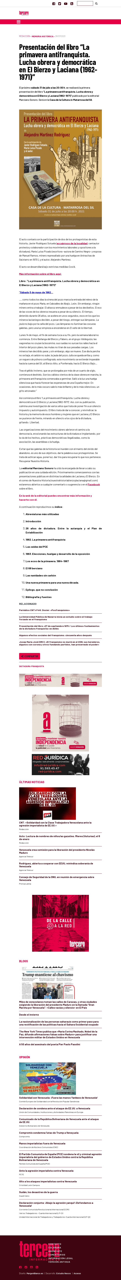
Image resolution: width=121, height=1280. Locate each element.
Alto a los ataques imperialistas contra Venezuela (48, 1181)
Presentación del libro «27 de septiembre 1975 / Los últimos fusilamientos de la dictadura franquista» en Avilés (59, 627)
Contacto (54, 1244)
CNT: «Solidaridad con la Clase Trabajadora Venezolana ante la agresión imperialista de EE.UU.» (55, 824)
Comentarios (56, 1254)
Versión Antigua (59, 1261)
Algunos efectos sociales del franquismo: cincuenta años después (55, 635)
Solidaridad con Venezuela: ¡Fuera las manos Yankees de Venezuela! (58, 1097)
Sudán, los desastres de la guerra (38, 1192)
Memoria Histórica (42, 36)
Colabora (54, 1247)
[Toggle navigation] (18, 21)
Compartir (29, 656)
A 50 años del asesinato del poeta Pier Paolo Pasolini (49, 1044)
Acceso (77, 1273)
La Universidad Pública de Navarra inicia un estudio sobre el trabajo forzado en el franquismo (55, 618)
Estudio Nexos (63, 1273)
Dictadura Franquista (31, 666)
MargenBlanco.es (35, 1273)
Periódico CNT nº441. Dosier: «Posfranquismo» (44, 610)
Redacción (24, 36)
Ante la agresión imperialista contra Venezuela (46, 1170)
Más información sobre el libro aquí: (40, 273)
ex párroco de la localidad (72, 243)
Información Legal (60, 1258)
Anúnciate (55, 1251)
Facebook (94, 484)
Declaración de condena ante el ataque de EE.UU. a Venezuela (54, 1108)
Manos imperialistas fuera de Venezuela (42, 1143)
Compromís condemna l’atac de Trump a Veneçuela (49, 1132)
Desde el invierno (29, 1014)
